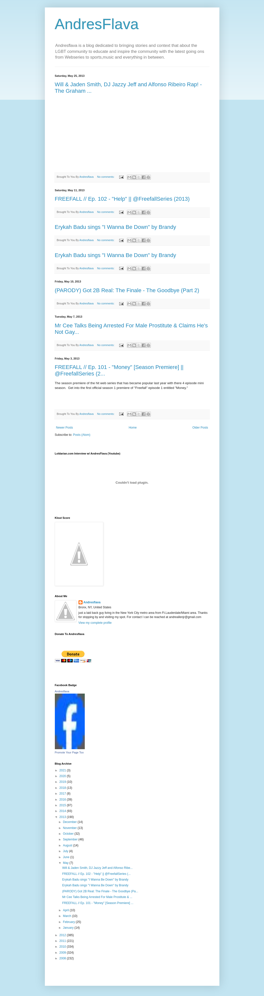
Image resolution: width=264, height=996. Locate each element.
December (70, 822)
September (70, 839)
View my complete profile (95, 623)
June (66, 857)
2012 (63, 935)
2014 (63, 811)
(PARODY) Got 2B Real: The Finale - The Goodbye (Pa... (100, 891)
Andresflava (92, 602)
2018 (63, 788)
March (67, 916)
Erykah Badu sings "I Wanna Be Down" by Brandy (115, 227)
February (69, 922)
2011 (63, 941)
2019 (63, 782)
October (68, 833)
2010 (63, 946)
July (66, 851)
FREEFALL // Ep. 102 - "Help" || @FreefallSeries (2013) (122, 199)
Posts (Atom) (81, 435)
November (70, 828)
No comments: (106, 176)
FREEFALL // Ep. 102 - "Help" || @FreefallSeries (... (96, 874)
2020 (63, 776)
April (66, 910)
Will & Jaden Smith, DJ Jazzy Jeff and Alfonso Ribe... (97, 868)
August (68, 845)
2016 (63, 799)
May (66, 863)
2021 (63, 770)
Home (133, 427)
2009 (63, 952)
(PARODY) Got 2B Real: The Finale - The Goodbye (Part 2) (127, 290)
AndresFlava (97, 24)
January (68, 927)
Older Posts (200, 427)
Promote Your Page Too (69, 752)
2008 (63, 958)
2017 (63, 793)
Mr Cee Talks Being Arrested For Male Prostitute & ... (97, 897)
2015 (63, 805)
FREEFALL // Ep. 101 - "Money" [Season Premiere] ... (97, 903)
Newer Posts (64, 427)
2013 (63, 817)
